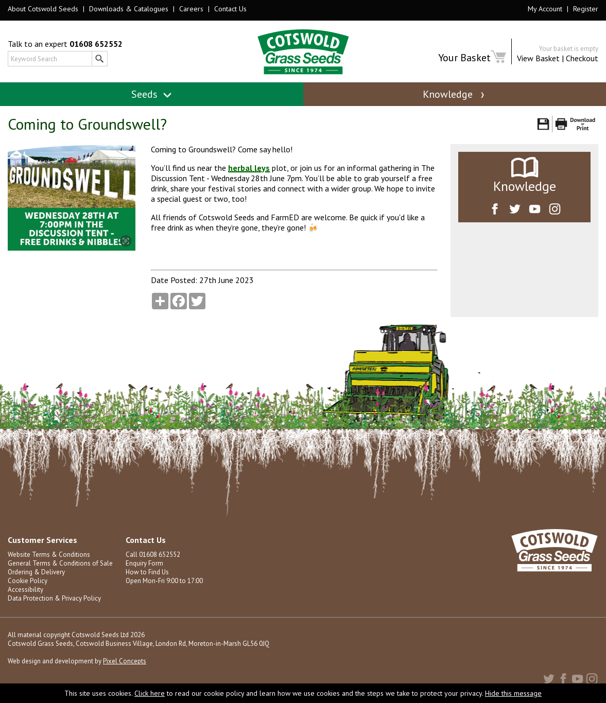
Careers (191, 8)
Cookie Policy (27, 580)
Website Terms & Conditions (49, 554)
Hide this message (513, 693)
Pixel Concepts (124, 661)
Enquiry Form (144, 563)
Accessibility (25, 589)
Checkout (582, 58)
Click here (149, 693)
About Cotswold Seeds (43, 8)
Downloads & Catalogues (128, 8)
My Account (545, 8)
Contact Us (230, 8)
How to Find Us (147, 572)
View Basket (538, 58)
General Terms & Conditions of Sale (60, 563)
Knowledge (455, 94)
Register (585, 8)
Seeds (151, 94)
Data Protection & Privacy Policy (54, 598)
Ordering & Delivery (36, 572)
